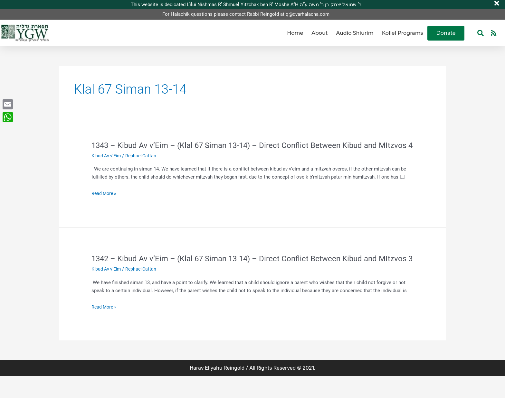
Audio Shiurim (354, 33)
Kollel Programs (402, 33)
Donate (446, 33)
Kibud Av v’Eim (107, 166)
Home (295, 33)
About (319, 33)
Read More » (104, 204)
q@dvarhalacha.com (307, 14)
